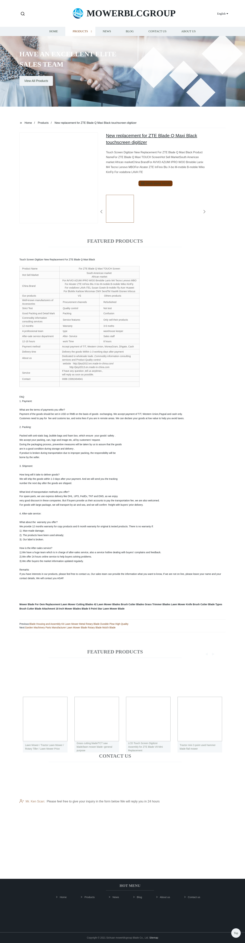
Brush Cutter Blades (132, 604)
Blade (85, 608)
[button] (22, 14)
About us (188, 35)
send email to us (155, 183)
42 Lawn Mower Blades (107, 604)
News (107, 35)
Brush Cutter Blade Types (207, 604)
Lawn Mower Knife (181, 604)
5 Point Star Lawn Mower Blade (107, 608)
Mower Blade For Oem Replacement (39, 604)
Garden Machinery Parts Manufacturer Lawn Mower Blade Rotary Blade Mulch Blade (70, 627)
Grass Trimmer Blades (157, 604)
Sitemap (153, 937)
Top (236, 932)
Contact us (157, 35)
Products (80, 35)
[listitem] (122, 210)
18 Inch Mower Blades (68, 608)
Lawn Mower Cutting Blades (77, 604)
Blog (130, 35)
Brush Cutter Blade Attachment (37, 608)
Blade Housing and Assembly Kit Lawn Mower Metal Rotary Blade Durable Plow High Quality (78, 624)
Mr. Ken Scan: (32, 817)
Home (53, 35)
